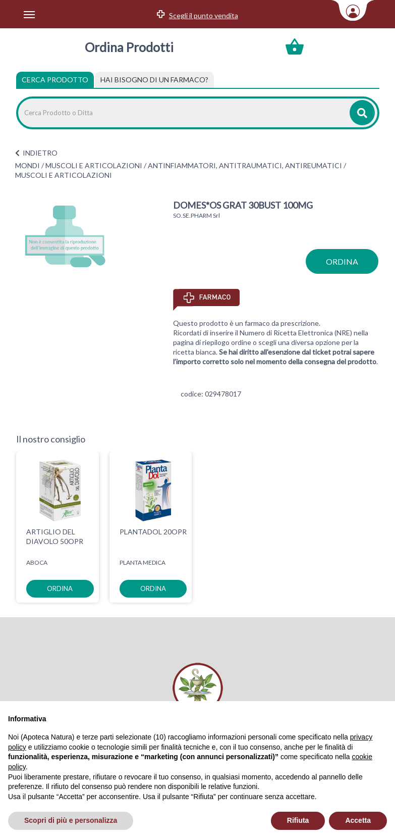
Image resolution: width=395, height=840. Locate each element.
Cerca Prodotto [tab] (55, 79)
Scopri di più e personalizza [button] (70, 820)
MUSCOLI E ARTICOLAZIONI (93, 165)
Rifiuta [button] (298, 820)
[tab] (154, 80)
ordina (342, 261)
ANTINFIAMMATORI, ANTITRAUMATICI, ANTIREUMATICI (245, 165)
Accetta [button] (358, 820)
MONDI (27, 165)
